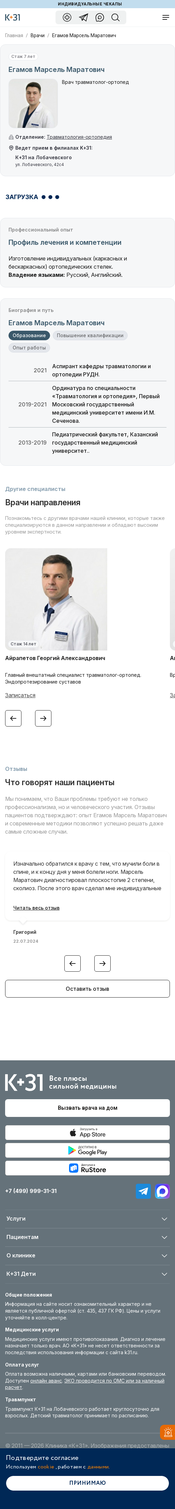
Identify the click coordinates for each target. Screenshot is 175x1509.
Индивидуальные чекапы (90, 4)
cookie (46, 1467)
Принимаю (87, 1483)
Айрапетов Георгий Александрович (55, 658)
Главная (14, 35)
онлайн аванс (46, 1381)
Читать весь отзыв (36, 908)
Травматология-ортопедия (79, 137)
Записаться (20, 695)
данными (98, 1467)
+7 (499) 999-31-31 (31, 1190)
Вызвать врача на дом (87, 1108)
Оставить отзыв (87, 988)
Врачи (38, 35)
